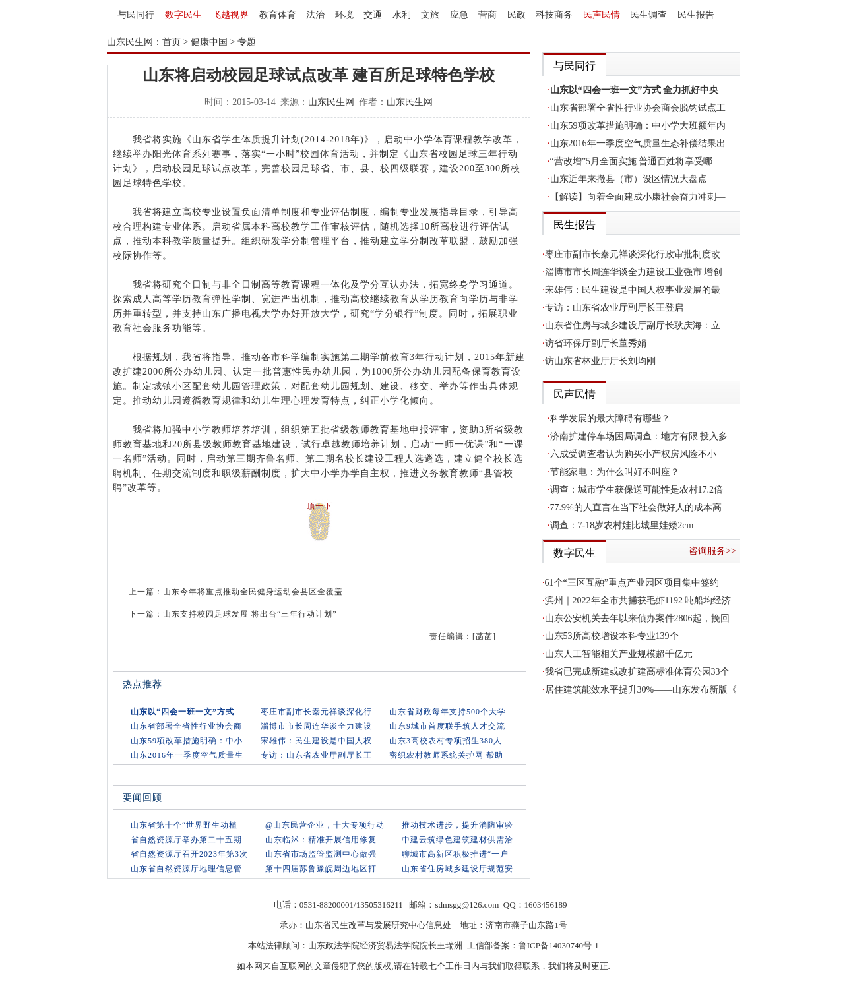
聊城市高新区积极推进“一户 (455, 854)
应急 (459, 15)
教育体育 (277, 15)
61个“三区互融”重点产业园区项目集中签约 (632, 583)
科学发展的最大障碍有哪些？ (610, 418)
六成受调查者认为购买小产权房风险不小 (633, 454)
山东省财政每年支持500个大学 (447, 711)
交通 (372, 15)
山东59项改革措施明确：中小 (187, 740)
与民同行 (135, 15)
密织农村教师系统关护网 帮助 (446, 755)
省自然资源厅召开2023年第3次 (189, 854)
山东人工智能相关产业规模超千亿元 (619, 654)
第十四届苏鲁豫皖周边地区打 (321, 868)
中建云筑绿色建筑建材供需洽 (457, 839)
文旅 (430, 15)
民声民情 (601, 15)
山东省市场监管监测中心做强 (321, 854)
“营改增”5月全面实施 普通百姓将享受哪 (631, 161)
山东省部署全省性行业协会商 (186, 726)
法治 (315, 15)
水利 (401, 15)
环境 (344, 15)
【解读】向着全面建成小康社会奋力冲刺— (638, 197)
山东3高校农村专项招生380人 (445, 740)
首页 (171, 42)
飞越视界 (230, 15)
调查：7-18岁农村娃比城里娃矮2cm (622, 525)
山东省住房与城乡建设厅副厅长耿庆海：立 (632, 325)
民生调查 (648, 15)
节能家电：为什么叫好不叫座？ (614, 472)
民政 (516, 15)
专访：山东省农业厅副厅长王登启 (614, 308)
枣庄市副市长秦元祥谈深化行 (316, 711)
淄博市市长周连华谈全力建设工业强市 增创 (634, 272)
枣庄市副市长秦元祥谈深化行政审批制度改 (632, 254)
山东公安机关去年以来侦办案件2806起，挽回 (637, 618)
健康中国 (209, 42)
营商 (487, 15)
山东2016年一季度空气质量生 (187, 755)
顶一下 (319, 505)
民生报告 (695, 15)
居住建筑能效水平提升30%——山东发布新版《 (641, 689)
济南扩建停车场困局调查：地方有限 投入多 (639, 436)
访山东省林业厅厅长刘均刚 (600, 361)
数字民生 (183, 15)
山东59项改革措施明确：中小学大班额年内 (638, 126)
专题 (246, 42)
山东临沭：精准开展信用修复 (321, 839)
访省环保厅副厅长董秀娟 (595, 343)
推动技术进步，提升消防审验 (457, 825)
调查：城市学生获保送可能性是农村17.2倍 (637, 490)
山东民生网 (331, 102)
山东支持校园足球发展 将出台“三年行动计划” (250, 614)
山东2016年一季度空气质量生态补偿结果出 (638, 143)
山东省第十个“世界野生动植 (184, 825)
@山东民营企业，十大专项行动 (325, 825)
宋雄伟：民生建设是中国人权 (316, 740)
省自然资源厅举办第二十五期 (186, 839)
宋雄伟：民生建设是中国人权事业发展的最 (632, 290)
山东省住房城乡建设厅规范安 (457, 868)
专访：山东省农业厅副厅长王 (316, 755)
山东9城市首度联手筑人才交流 (447, 726)
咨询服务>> (712, 551)
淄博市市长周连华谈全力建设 (316, 726)
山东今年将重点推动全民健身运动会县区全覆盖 (253, 591)
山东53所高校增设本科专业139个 (612, 636)
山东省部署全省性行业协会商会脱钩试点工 (638, 108)
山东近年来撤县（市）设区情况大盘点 (628, 179)
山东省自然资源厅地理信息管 (186, 868)
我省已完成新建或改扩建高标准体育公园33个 (637, 672)
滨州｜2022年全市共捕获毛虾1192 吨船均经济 (638, 600)
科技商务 (554, 15)
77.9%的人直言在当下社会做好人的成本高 (636, 507)
